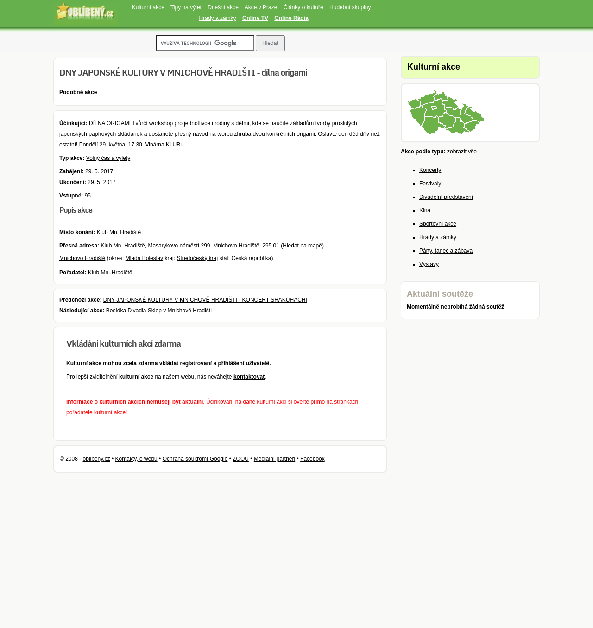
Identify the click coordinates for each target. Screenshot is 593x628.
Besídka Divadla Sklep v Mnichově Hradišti (159, 310)
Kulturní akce (148, 7)
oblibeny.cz (96, 459)
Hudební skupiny (350, 7)
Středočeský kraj (197, 258)
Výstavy (429, 264)
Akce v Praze (261, 7)
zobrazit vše (462, 151)
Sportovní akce (437, 224)
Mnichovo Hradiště (82, 258)
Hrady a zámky (217, 18)
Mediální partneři (274, 459)
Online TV (255, 18)
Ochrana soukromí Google (195, 459)
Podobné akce (78, 92)
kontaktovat (249, 377)
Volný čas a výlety (108, 158)
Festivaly (430, 183)
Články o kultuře (303, 7)
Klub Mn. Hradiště (110, 272)
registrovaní (196, 363)
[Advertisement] (449, 475)
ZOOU (241, 459)
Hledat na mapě (302, 245)
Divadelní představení (446, 197)
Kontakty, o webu (136, 459)
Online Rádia (291, 18)
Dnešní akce (223, 7)
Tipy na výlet (186, 7)
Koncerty (430, 170)
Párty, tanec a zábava (446, 250)
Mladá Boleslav (144, 258)
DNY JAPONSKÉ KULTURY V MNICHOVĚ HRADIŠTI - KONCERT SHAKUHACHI (205, 300)
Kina (424, 210)
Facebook (312, 459)
